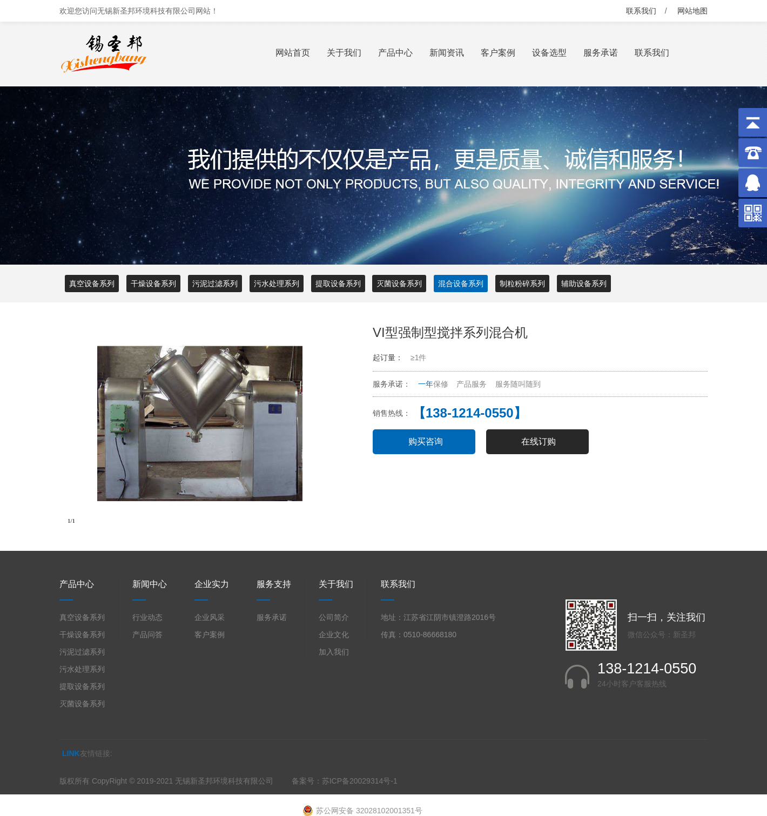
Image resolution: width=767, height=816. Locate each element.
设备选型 (549, 52)
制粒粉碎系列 (522, 283)
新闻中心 (149, 584)
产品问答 (147, 634)
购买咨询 (425, 441)
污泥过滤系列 (215, 283)
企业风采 (209, 617)
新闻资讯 (446, 52)
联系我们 (641, 10)
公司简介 (334, 617)
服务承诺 (600, 52)
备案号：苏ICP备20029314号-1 (345, 781)
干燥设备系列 (153, 283)
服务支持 (274, 584)
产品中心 (395, 52)
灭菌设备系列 (399, 283)
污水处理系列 (276, 283)
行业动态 (147, 617)
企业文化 (334, 634)
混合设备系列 (460, 283)
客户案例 (498, 52)
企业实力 (211, 584)
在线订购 (538, 441)
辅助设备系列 (584, 283)
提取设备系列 (338, 283)
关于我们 (344, 52)
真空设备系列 (92, 283)
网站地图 (692, 10)
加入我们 (334, 652)
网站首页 (292, 52)
